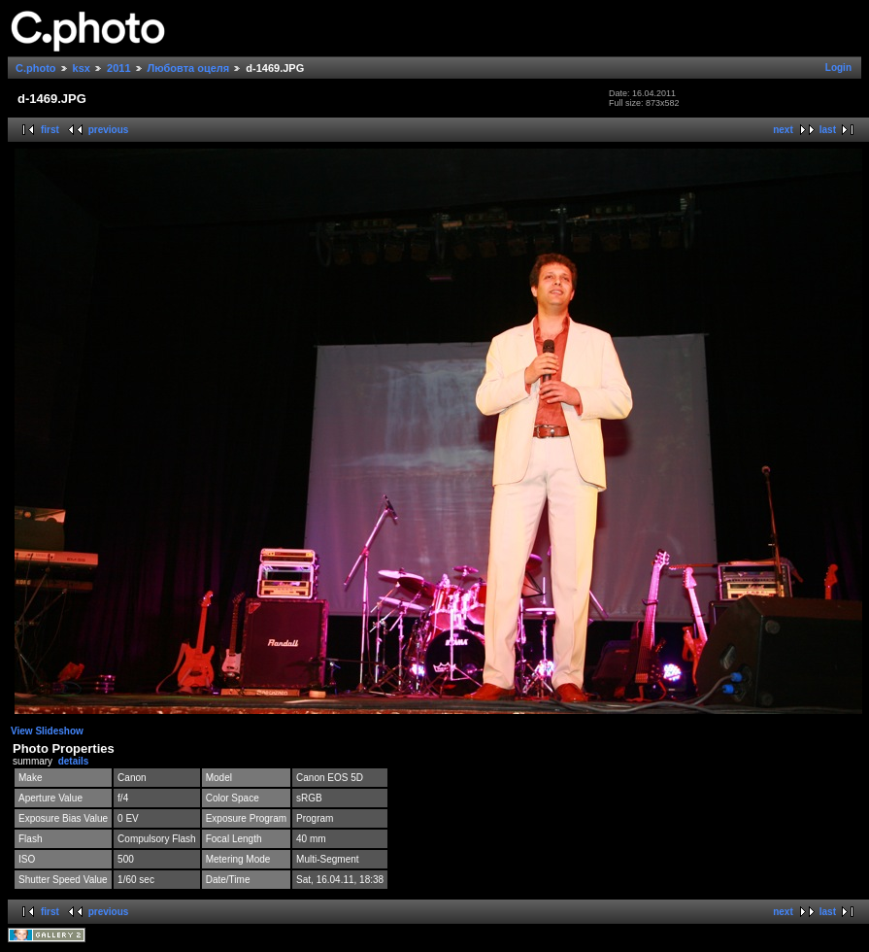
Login (838, 67)
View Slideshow (47, 731)
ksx (81, 68)
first (50, 129)
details (73, 761)
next (783, 129)
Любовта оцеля (189, 68)
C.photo (36, 68)
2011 (118, 68)
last (827, 129)
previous (108, 129)
